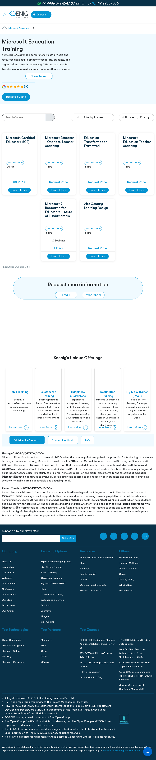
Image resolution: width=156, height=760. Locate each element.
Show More (38, 76)
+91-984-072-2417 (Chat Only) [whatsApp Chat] (66, 3)
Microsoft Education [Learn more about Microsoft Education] (19, 28)
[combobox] (32, 30)
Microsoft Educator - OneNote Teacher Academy (59, 142)
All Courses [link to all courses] (39, 14)
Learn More (19, 190)
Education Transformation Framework (95, 142)
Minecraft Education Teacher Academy (137, 142)
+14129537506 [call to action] (107, 3)
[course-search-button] (50, 117)
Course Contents (15, 162)
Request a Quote (16, 96)
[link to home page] (18, 14)
